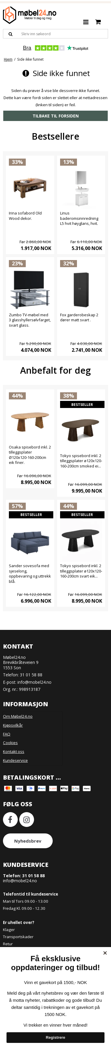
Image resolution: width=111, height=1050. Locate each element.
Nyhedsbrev (27, 841)
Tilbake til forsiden (56, 116)
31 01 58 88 (31, 675)
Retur (8, 943)
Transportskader (18, 936)
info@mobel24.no (34, 682)
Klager (9, 929)
